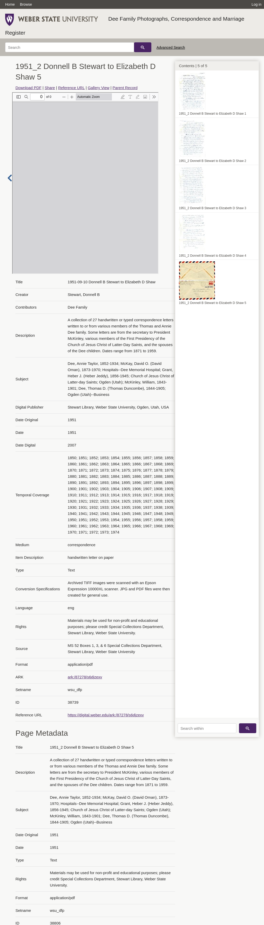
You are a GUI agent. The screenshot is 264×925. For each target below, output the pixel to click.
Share (50, 87)
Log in (256, 4)
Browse (26, 4)
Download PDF (28, 87)
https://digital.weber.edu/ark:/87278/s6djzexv (106, 715)
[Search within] (207, 728)
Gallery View (98, 87)
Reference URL (71, 87)
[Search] (69, 47)
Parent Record (125, 87)
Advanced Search (170, 47)
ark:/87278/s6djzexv (85, 677)
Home (10, 4)
